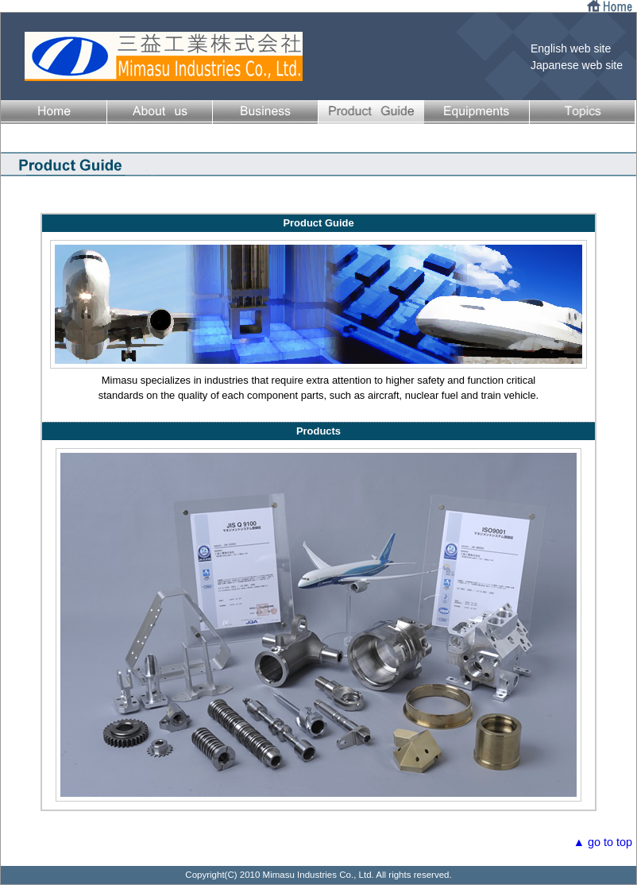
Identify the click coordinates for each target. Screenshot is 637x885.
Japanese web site (577, 65)
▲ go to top (602, 842)
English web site (571, 48)
